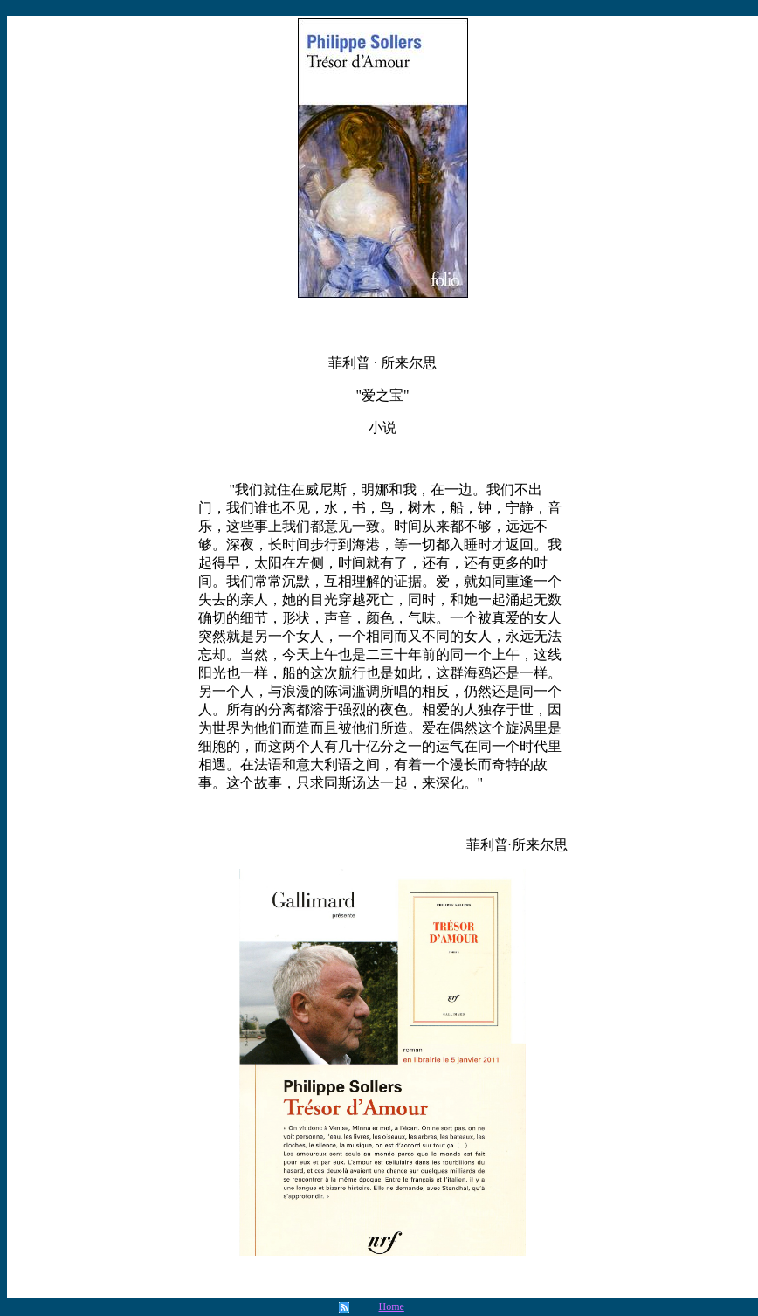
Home (391, 1306)
